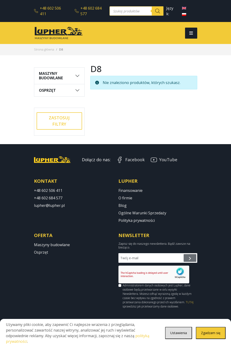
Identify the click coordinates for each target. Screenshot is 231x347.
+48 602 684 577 (88, 11)
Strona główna (44, 49)
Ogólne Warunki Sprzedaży (142, 213)
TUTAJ (189, 302)
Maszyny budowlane (51, 75)
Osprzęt (47, 90)
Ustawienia (174, 333)
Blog (122, 205)
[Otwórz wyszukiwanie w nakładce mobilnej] (136, 11)
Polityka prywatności (136, 220)
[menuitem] (184, 8)
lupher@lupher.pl (49, 205)
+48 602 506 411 (47, 11)
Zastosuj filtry (59, 121)
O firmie (125, 198)
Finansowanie (130, 190)
